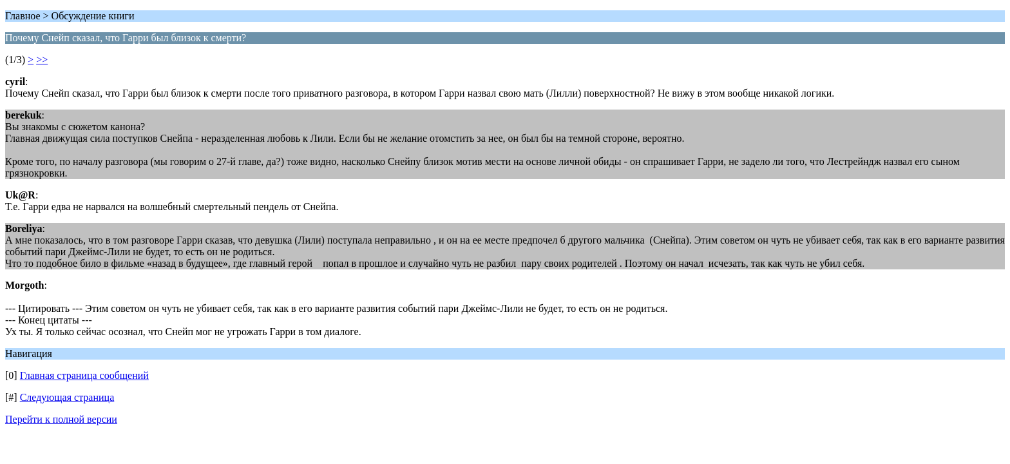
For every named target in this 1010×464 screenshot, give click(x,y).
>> (42, 59)
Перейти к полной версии (61, 419)
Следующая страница (67, 397)
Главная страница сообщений (84, 375)
